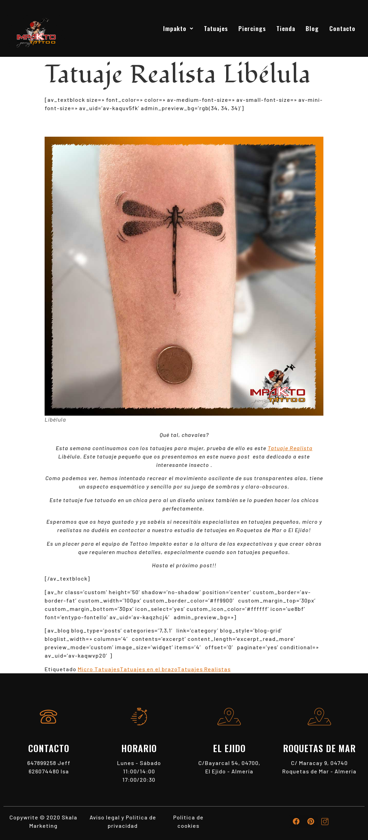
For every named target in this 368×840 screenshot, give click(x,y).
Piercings (252, 28)
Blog (312, 28)
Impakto (178, 28)
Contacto (342, 28)
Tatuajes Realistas (204, 669)
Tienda (285, 28)
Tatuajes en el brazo (148, 669)
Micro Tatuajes (99, 669)
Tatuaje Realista (290, 448)
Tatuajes (216, 28)
